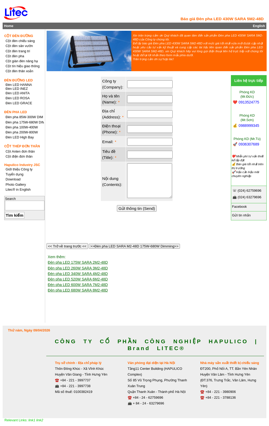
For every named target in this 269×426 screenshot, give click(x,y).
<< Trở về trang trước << (67, 246)
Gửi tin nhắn (241, 215)
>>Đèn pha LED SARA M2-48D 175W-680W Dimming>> (134, 246)
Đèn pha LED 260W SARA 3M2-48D (78, 268)
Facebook (239, 207)
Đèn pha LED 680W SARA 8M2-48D (78, 290)
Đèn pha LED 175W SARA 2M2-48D (78, 262)
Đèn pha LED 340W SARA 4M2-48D (78, 274)
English (259, 26)
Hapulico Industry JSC (22, 165)
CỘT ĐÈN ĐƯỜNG (18, 36)
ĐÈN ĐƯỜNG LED (18, 80)
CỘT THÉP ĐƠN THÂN (22, 146)
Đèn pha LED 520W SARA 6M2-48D (78, 279)
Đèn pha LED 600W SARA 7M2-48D (78, 285)
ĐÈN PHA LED (15, 112)
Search (10, 199)
